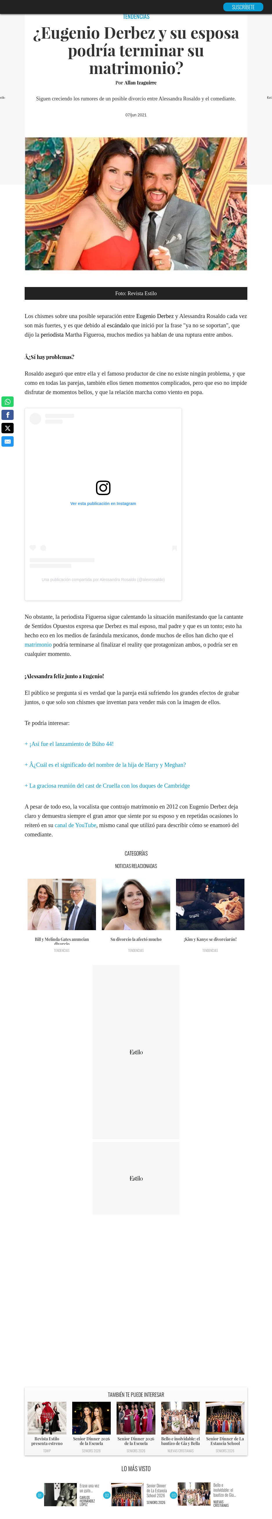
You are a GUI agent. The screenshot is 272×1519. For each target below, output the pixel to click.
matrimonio (38, 644)
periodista (52, 334)
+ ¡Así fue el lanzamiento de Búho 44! (69, 744)
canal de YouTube (75, 825)
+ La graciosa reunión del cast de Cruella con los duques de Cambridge (107, 785)
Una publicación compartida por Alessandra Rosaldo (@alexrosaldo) (103, 579)
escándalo (118, 325)
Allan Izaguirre (140, 83)
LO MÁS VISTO (136, 1468)
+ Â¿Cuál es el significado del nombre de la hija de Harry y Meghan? (105, 765)
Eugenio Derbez (155, 316)
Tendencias (62, 950)
